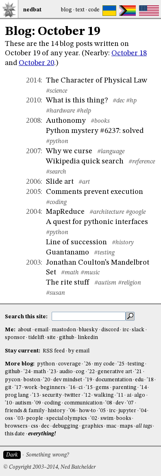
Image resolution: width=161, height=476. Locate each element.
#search (56, 172)
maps (126, 426)
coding (52, 403)
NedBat (32, 10)
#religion (129, 283)
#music (90, 273)
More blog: (20, 364)
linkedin (88, 337)
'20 (46, 380)
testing (136, 364)
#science (56, 91)
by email (78, 351)
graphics (92, 426)
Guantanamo (67, 252)
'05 (102, 410)
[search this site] (89, 316)
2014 (33, 80)
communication (83, 403)
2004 (33, 211)
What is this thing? (77, 100)
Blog (66, 10)
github (66, 337)
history (56, 410)
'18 (150, 380)
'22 (91, 371)
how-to (87, 410)
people (34, 418)
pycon (12, 380)
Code (94, 10)
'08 (108, 403)
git (8, 387)
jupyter (127, 410)
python (46, 364)
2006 (33, 181)
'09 (37, 403)
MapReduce (65, 211)
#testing (104, 253)
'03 (19, 418)
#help (83, 111)
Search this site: (27, 316)
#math (70, 273)
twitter (72, 395)
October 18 (129, 53)
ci (80, 387)
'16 (72, 387)
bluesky (88, 330)
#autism (105, 283)
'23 (52, 371)
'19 (88, 380)
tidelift (36, 337)
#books (100, 121)
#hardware (60, 111)
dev (119, 403)
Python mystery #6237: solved (95, 131)
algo (139, 395)
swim (106, 418)
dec (45, 426)
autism (23, 403)
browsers (16, 426)
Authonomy (66, 120)
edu (139, 380)
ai (129, 395)
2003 (33, 262)
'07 (130, 403)
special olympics (66, 418)
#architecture (106, 212)
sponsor (15, 337)
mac (111, 426)
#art (84, 182)
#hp (131, 101)
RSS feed (54, 351)
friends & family (25, 410)
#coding (56, 202)
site (51, 337)
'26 (87, 364)
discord (110, 330)
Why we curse (69, 151)
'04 (142, 410)
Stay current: (23, 351)
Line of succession (76, 242)
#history (123, 242)
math (39, 371)
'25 (120, 364)
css (34, 426)
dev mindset (67, 380)
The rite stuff (67, 282)
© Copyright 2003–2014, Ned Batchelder (49, 467)
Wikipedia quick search (85, 161)
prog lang (17, 395)
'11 (120, 395)
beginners (53, 387)
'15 (89, 387)
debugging (65, 426)
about (24, 330)
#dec (118, 101)
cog (80, 371)
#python (57, 141)
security (52, 395)
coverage (69, 364)
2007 (33, 151)
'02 (93, 418)
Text (80, 10)
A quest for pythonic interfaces (97, 222)
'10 (8, 403)
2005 (33, 192)
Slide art (60, 181)
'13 (35, 395)
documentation (114, 380)
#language (110, 151)
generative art (115, 371)
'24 (27, 371)
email (41, 330)
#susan (55, 293)
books (123, 418)
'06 (72, 410)
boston (32, 380)
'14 (143, 387)
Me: (11, 330)
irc (125, 330)
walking (104, 395)
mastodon (64, 330)
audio (66, 371)
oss (9, 418)
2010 (33, 100)
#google (136, 212)
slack (138, 330)
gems (102, 387)
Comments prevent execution (94, 192)
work (30, 387)
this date (15, 434)
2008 (33, 120)
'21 (138, 371)
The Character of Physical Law (96, 80)
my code (104, 364)
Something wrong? (47, 455)
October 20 (36, 63)
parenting (124, 387)
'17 (18, 387)
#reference (141, 162)
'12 (87, 395)
